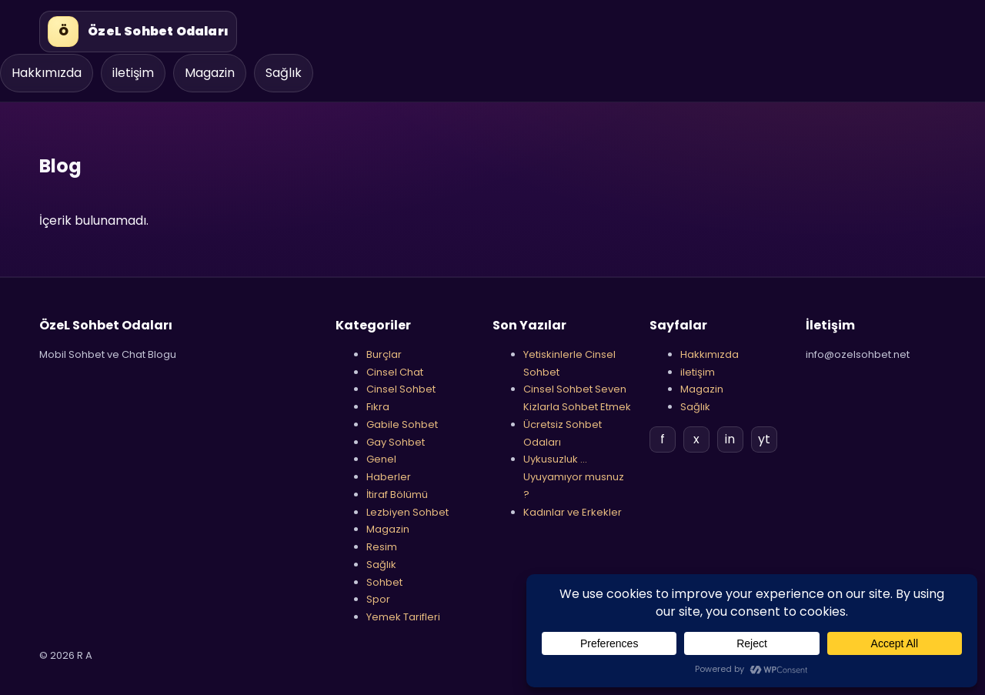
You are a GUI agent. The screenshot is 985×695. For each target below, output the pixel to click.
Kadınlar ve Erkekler (572, 512)
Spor (378, 599)
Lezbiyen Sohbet (407, 512)
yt (764, 439)
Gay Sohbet (395, 442)
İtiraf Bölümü (397, 494)
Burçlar (384, 354)
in (730, 439)
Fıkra (377, 406)
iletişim (133, 73)
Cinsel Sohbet (401, 389)
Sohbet (384, 582)
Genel (381, 459)
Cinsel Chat (394, 372)
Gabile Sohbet (402, 424)
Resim (381, 547)
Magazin (210, 73)
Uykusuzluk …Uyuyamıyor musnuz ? (573, 477)
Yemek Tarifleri (403, 617)
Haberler (388, 476)
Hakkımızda (47, 73)
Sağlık (283, 73)
